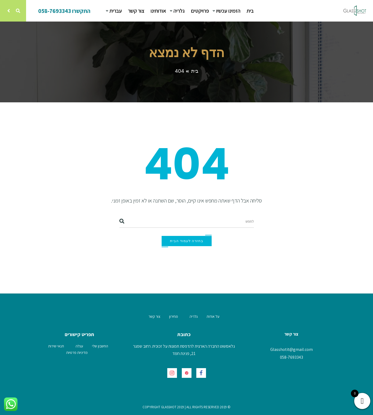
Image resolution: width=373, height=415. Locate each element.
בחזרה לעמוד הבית (186, 240)
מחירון (173, 316)
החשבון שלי (100, 346)
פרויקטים (200, 10)
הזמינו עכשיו (227, 10)
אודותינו (158, 10)
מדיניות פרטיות (77, 352)
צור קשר (136, 10)
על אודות (213, 316)
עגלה (79, 346)
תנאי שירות (56, 346)
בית (250, 10)
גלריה (178, 10)
